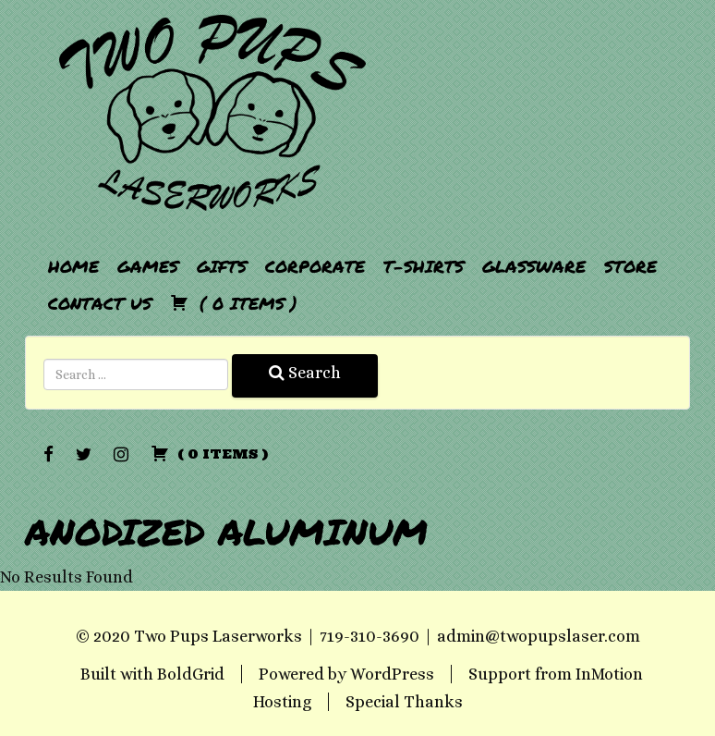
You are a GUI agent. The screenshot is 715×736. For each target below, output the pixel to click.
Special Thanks (404, 702)
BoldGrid (190, 674)
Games (147, 266)
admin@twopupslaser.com (538, 636)
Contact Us (99, 303)
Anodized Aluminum (226, 531)
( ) (233, 303)
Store (630, 266)
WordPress (392, 674)
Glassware (534, 266)
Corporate (315, 266)
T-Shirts (423, 266)
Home (73, 266)
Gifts (222, 266)
